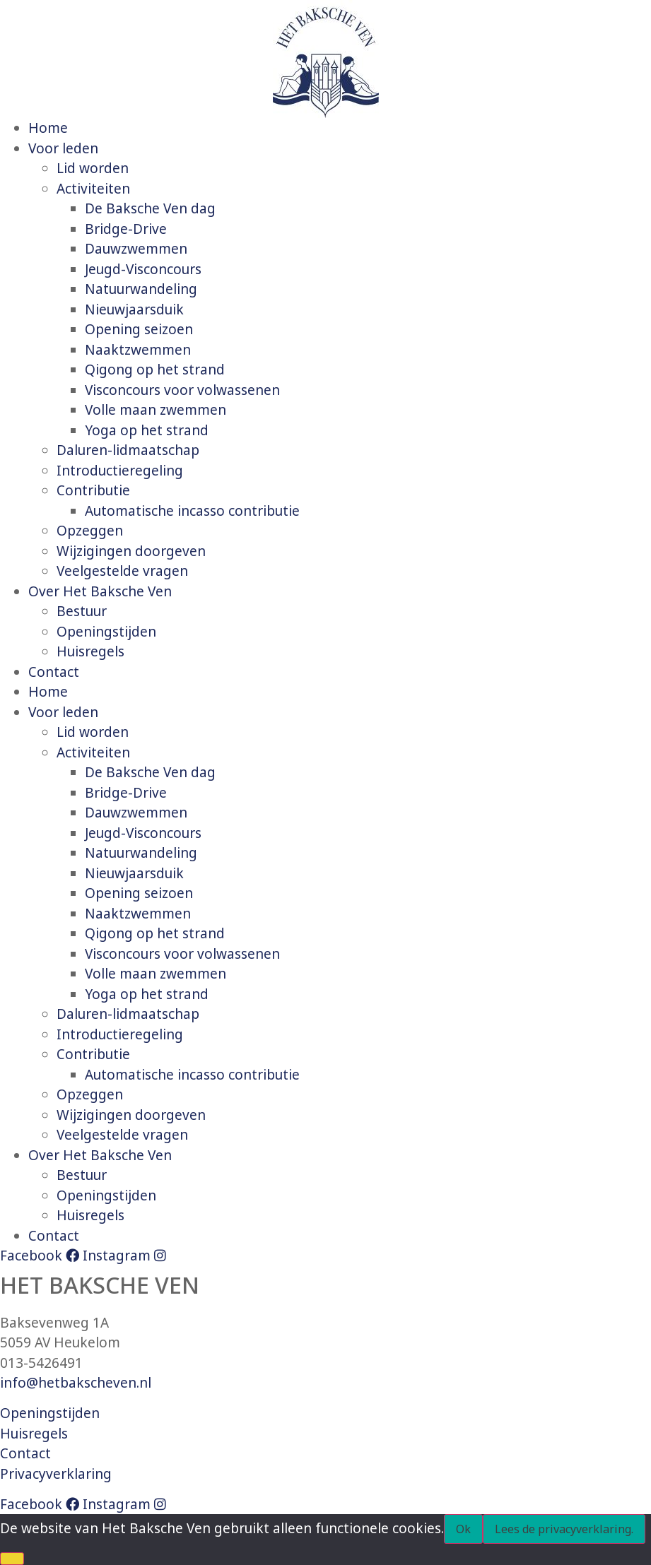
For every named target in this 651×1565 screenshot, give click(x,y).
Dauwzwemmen (136, 249)
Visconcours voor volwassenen (182, 390)
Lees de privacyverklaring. (564, 1529)
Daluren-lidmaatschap (128, 450)
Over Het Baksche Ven (100, 591)
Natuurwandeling (141, 289)
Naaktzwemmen (138, 350)
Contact (53, 672)
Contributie (93, 490)
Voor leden (63, 148)
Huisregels (90, 651)
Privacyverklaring (56, 1474)
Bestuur (82, 611)
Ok (463, 1529)
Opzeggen (90, 530)
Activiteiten (93, 188)
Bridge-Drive (126, 229)
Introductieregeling (120, 470)
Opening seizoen (139, 329)
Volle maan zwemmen (155, 410)
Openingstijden (106, 631)
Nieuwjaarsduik (134, 309)
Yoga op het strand (147, 430)
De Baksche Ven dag (150, 208)
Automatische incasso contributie (192, 511)
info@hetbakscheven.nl (75, 1383)
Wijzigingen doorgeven (131, 551)
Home (48, 128)
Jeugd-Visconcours (143, 269)
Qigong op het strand (155, 369)
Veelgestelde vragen (122, 571)
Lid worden (93, 168)
